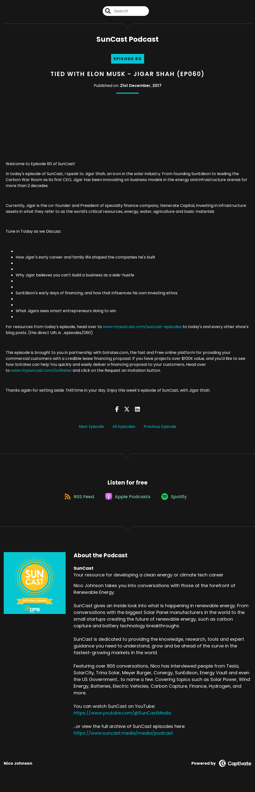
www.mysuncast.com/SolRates (41, 373)
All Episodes (123, 429)
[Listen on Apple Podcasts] (127, 501)
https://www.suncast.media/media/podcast (123, 739)
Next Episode (91, 429)
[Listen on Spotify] (176, 501)
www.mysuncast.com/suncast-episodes (142, 329)
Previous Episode (160, 429)
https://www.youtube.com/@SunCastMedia (122, 719)
